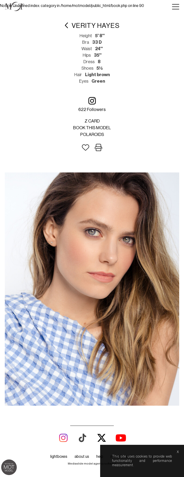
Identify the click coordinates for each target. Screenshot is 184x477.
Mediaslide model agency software (92, 463)
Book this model (92, 128)
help (99, 457)
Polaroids (92, 134)
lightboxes (58, 457)
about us (82, 457)
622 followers (92, 104)
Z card (92, 121)
